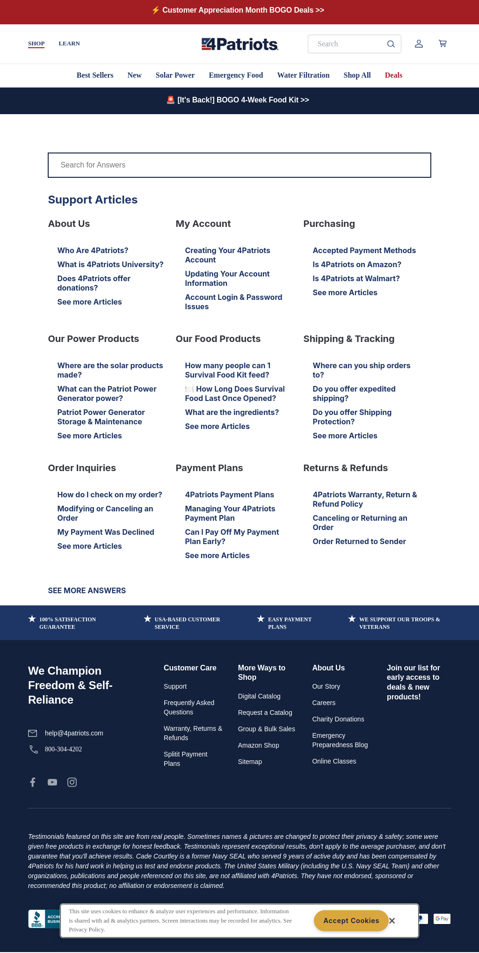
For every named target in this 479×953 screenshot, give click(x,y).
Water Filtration (303, 75)
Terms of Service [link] (162, 919)
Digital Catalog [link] (259, 696)
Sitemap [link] (250, 761)
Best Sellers (95, 75)
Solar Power (175, 75)
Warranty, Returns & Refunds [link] (193, 733)
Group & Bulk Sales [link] (266, 729)
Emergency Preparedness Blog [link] (340, 740)
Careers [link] (323, 702)
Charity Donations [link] (338, 719)
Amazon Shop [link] (258, 745)
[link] (32, 782)
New (135, 75)
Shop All (357, 75)
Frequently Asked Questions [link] (189, 707)
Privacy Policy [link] (110, 919)
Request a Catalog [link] (265, 712)
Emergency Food (236, 75)
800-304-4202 (63, 749)
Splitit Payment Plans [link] (185, 758)
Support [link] (175, 686)
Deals (393, 75)
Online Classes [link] (334, 761)
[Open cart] (443, 43)
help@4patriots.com (74, 733)
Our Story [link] (326, 686)
